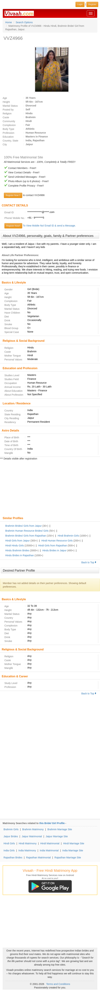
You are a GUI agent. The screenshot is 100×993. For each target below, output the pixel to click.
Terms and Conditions (58, 984)
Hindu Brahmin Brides (17, 550)
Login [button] (80, 4)
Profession (8, 132)
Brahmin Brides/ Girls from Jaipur (23, 525)
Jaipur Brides (11, 836)
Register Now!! (13, 226)
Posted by (8, 109)
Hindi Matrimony (28, 843)
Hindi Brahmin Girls (68, 535)
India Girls (9, 850)
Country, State (10, 140)
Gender (8, 289)
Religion (7, 113)
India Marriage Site (72, 850)
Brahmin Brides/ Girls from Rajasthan (25, 535)
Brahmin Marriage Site (59, 829)
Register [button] (92, 4)
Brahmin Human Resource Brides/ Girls (27, 530)
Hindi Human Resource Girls (57, 540)
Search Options (24, 22)
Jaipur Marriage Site (57, 836)
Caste (6, 117)
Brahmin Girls (11, 829)
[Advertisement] (50, 488)
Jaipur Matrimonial (32, 836)
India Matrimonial (49, 850)
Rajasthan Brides (13, 857)
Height (6, 101)
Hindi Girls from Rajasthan (52, 545)
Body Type (8, 129)
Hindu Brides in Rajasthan (19, 555)
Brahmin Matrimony (33, 829)
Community (9, 121)
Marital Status (10, 105)
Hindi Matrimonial (49, 843)
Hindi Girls (9, 843)
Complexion (9, 125)
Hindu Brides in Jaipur (54, 550)
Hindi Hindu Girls (14, 545)
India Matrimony (27, 850)
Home (8, 22)
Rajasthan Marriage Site (67, 857)
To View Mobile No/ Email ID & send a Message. (49, 225)
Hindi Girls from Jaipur (17, 540)
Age (5, 98)
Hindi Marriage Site (73, 843)
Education (8, 136)
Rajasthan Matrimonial (38, 857)
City (5, 144)
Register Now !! (13, 195)
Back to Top (88, 562)
